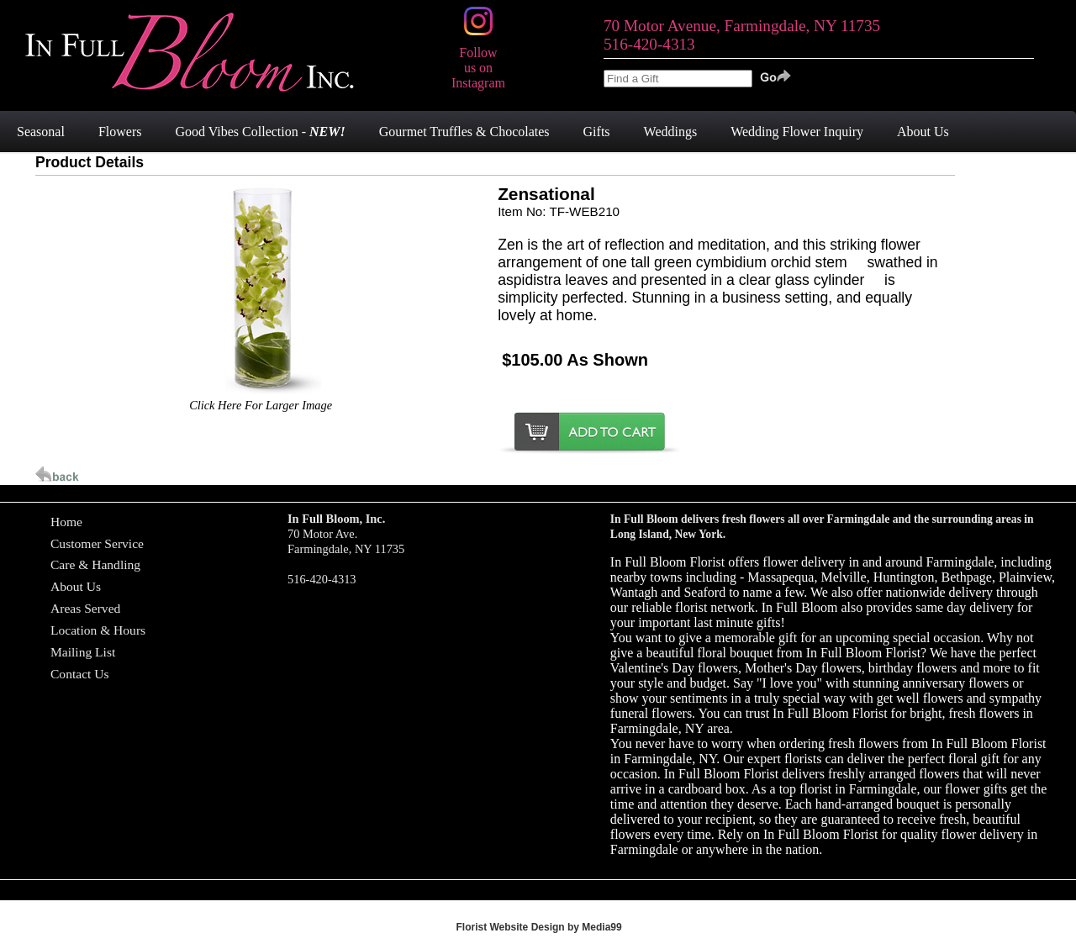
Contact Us (79, 674)
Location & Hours (97, 630)
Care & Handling (95, 564)
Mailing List (82, 652)
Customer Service (97, 543)
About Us (75, 586)
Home (66, 521)
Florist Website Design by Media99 (539, 927)
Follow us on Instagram (478, 60)
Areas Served (85, 608)
